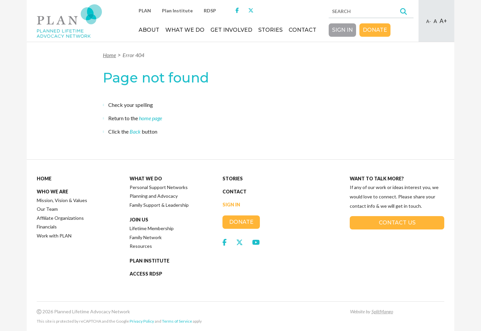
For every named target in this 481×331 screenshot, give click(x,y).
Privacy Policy (142, 321)
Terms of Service (177, 321)
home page (150, 118)
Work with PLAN (54, 235)
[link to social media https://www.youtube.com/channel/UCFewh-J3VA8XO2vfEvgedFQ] (256, 242)
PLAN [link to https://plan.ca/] (145, 10)
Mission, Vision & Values (62, 200)
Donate (375, 30)
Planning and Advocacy (154, 196)
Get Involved (231, 30)
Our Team (47, 209)
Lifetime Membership (152, 228)
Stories (270, 30)
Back (135, 131)
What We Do (184, 30)
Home (109, 55)
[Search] (403, 12)
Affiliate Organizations (60, 218)
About (149, 30)
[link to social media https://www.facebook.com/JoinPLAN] (224, 242)
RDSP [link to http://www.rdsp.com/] (210, 10)
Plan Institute (149, 261)
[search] (371, 11)
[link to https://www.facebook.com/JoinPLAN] (237, 10)
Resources (141, 246)
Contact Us (397, 222)
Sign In (342, 30)
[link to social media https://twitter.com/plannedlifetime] (239, 242)
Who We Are (52, 191)
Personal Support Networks (159, 187)
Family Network (146, 237)
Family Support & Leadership (159, 205)
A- (428, 21)
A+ (443, 21)
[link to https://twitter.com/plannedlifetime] (251, 10)
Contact (302, 30)
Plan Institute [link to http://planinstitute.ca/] (177, 10)
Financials (47, 226)
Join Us (139, 219)
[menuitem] (149, 32)
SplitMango (382, 311)
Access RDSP (146, 274)
